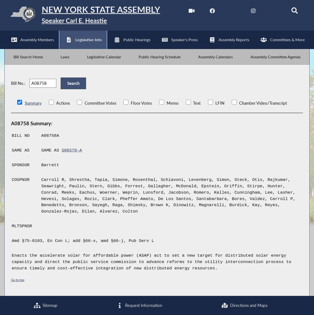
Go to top (17, 280)
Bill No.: (18, 83)
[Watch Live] (191, 11)
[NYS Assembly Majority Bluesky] (273, 11)
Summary (33, 103)
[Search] (294, 11)
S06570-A (72, 151)
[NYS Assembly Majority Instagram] (253, 11)
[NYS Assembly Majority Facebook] (212, 11)
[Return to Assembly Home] (82, 15)
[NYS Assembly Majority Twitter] (232, 11)
